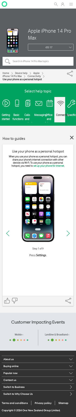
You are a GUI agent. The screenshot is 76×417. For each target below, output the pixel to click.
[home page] (4, 3)
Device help (21, 73)
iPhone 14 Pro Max (12, 76)
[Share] (71, 298)
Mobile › (19, 334)
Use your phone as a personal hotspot (22, 79)
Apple (36, 73)
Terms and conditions (15, 403)
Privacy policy (43, 403)
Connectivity (34, 76)
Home (6, 73)
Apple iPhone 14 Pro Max (49, 34)
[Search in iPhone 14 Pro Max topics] (38, 61)
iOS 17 (49, 47)
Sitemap (63, 403)
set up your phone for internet (48, 165)
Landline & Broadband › (57, 334)
